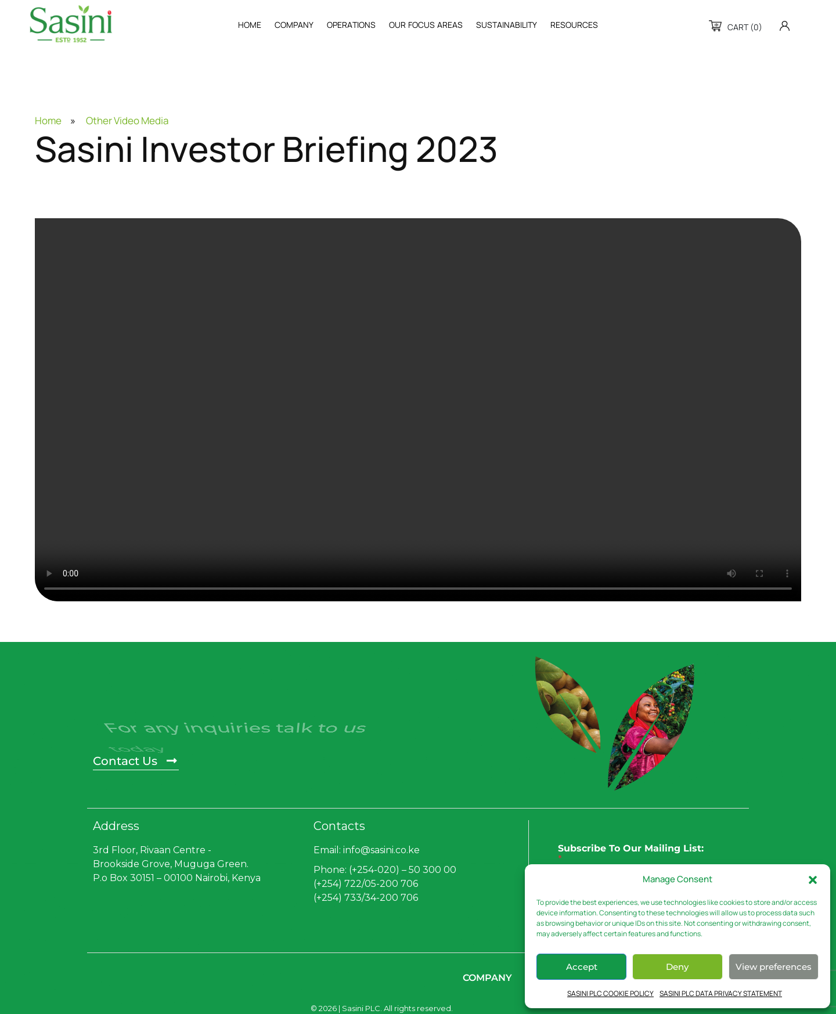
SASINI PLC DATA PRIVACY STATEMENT (721, 993)
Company (487, 977)
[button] (813, 879)
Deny (677, 966)
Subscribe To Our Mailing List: (631, 854)
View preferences (774, 966)
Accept (581, 966)
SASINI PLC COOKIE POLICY (610, 993)
